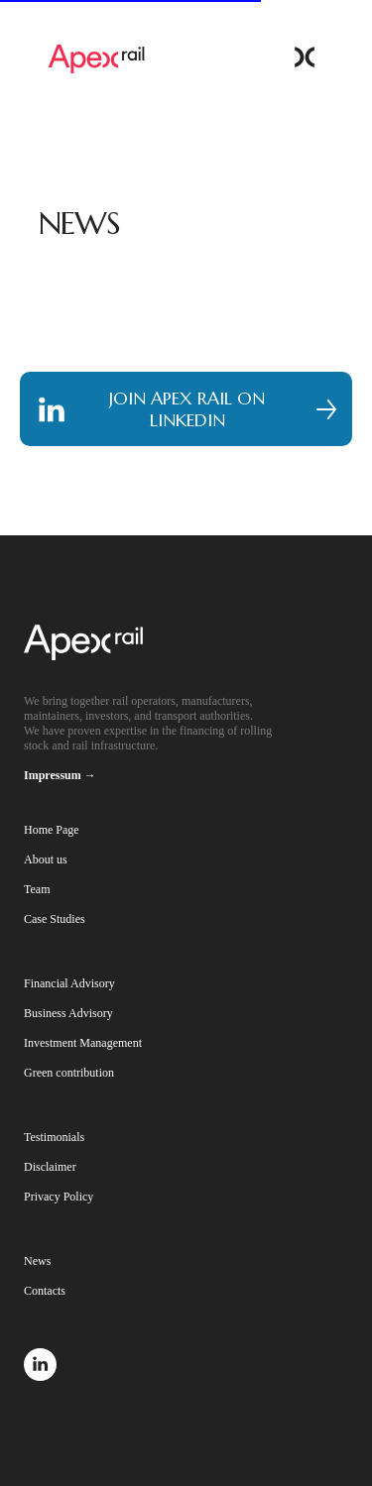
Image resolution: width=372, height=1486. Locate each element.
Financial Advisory (69, 983)
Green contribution (69, 1073)
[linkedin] (40, 1375)
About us (45, 859)
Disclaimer (50, 1167)
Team (37, 889)
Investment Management (83, 1043)
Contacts (44, 1291)
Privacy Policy (58, 1196)
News (37, 1261)
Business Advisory (68, 1013)
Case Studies (54, 919)
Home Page (51, 830)
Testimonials (54, 1137)
